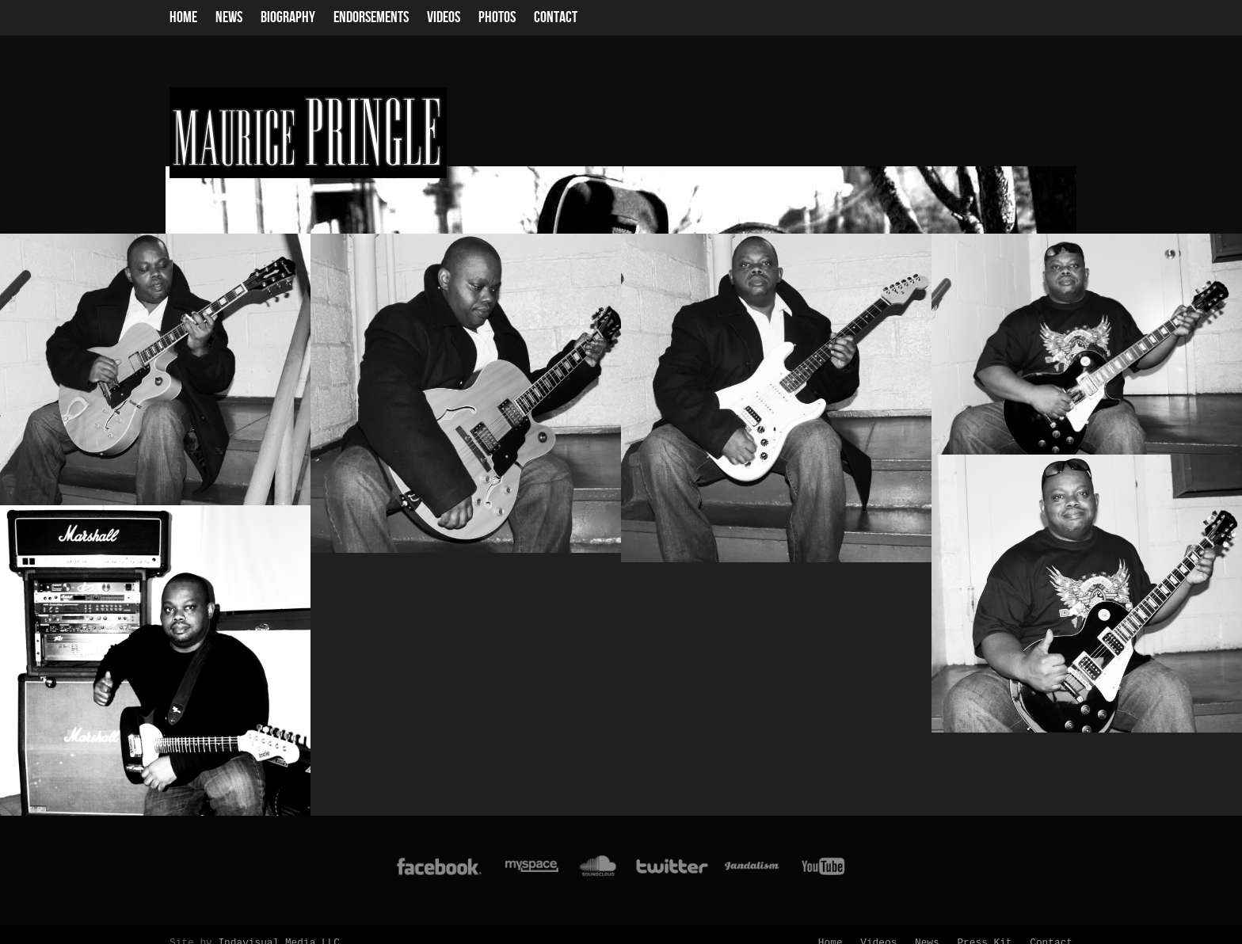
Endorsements (371, 17)
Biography (288, 17)
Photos (497, 17)
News (228, 17)
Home (183, 17)
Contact (555, 17)
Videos (443, 17)
